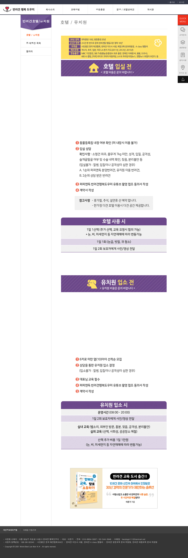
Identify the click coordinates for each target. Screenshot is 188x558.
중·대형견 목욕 (33, 43)
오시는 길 (183, 72)
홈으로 (172, 2)
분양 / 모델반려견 (125, 9)
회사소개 (50, 9)
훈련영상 (182, 47)
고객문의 (182, 35)
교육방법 (75, 9)
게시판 (150, 9)
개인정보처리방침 (10, 530)
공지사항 (182, 60)
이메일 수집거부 (29, 530)
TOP (183, 79)
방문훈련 (100, 9)
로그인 (181, 2)
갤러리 (29, 51)
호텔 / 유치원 (33, 34)
